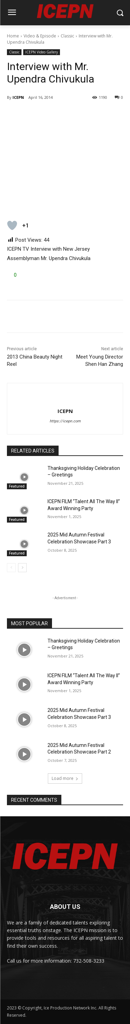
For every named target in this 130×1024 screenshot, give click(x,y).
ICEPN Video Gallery (41, 52)
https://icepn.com (65, 421)
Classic (67, 36)
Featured (17, 486)
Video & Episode (40, 36)
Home (13, 36)
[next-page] (22, 567)
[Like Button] (12, 225)
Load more (65, 778)
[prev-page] (11, 567)
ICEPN (18, 97)
